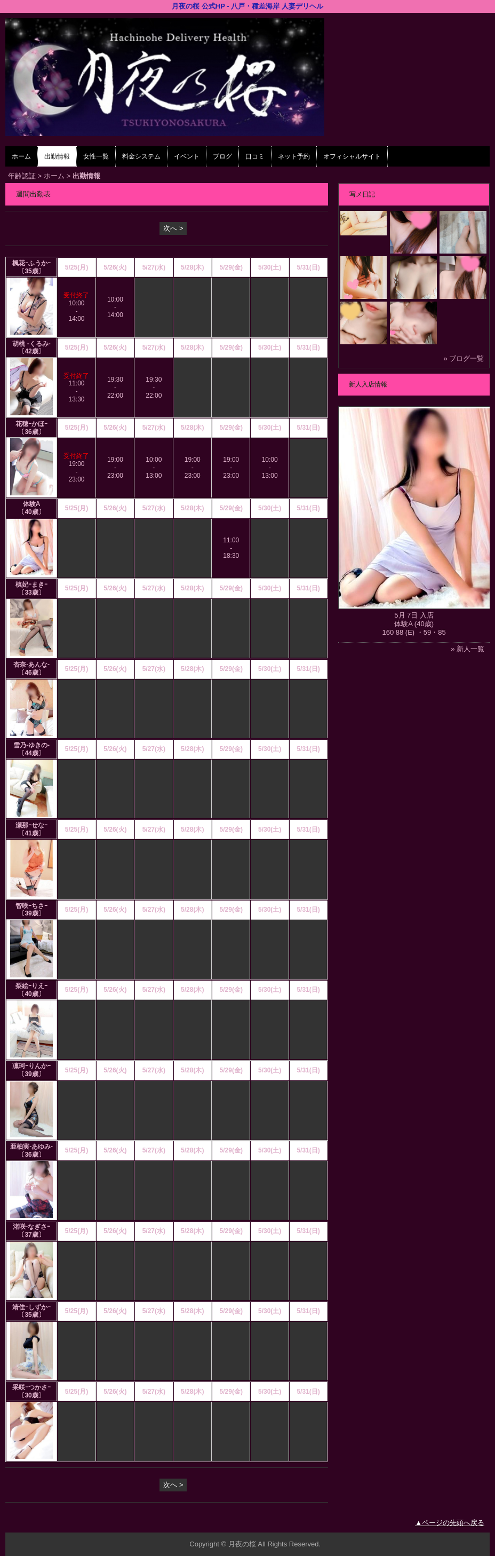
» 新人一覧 (467, 649)
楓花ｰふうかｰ (31, 263)
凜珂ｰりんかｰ (31, 1066)
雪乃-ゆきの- (31, 745)
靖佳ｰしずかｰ (31, 1307)
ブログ (222, 156)
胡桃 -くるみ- (31, 343)
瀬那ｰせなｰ (31, 825)
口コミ (255, 156)
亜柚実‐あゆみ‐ (31, 1146)
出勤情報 (57, 156)
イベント (186, 156)
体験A (32, 504)
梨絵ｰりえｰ (31, 986)
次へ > (173, 228)
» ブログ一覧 (463, 358)
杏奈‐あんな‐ (31, 664)
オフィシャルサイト (352, 156)
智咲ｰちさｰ (31, 906)
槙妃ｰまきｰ (31, 584)
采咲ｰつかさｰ (31, 1387)
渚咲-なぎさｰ (31, 1226)
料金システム (141, 156)
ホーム (21, 156)
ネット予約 (294, 156)
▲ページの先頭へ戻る (449, 1523)
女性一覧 (96, 156)
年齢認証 (22, 176)
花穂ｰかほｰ (31, 424)
